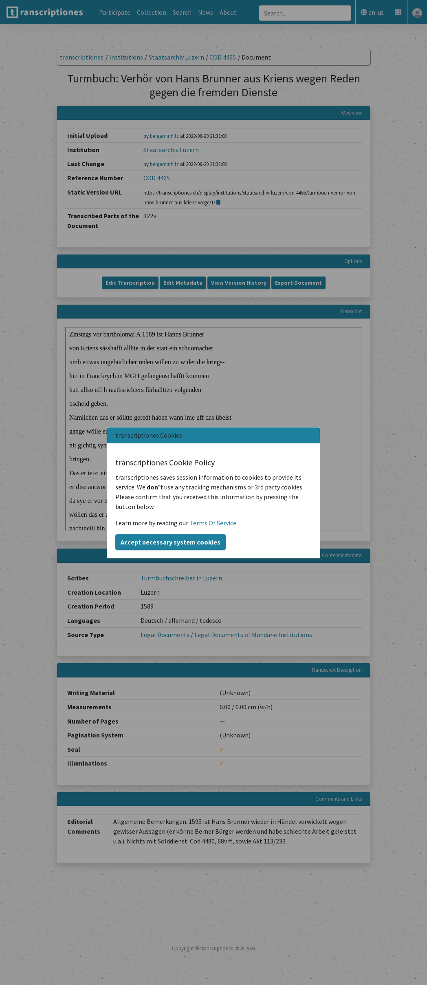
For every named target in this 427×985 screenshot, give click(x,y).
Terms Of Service (212, 523)
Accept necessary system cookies (170, 542)
